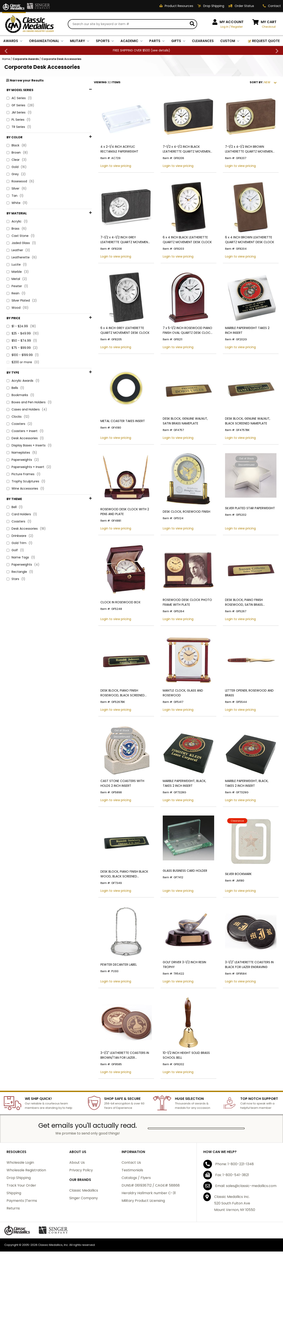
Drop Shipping (19, 1236)
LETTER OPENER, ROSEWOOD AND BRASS (244, 730)
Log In (224, 27)
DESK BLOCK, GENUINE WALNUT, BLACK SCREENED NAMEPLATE (247, 443)
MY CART (268, 22)
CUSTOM (229, 41)
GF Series (20, 106)
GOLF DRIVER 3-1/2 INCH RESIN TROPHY (181, 1018)
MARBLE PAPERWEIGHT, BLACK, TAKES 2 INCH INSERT (180, 826)
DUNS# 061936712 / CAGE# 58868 (151, 1243)
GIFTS (178, 41)
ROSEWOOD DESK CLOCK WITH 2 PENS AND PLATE (113, 538)
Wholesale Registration (26, 1228)
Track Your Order (21, 1243)
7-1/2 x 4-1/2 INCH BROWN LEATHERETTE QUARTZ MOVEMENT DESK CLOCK (244, 155)
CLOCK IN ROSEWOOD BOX (105, 634)
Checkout (269, 27)
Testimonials (132, 1228)
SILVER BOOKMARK (233, 922)
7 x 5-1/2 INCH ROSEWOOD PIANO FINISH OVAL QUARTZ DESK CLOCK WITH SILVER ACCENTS (177, 347)
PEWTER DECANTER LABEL (103, 1018)
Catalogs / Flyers (136, 1236)
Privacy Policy (81, 1228)
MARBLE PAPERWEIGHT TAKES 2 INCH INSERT (246, 347)
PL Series (19, 120)
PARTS (157, 41)
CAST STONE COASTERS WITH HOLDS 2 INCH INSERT (112, 826)
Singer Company (83, 1256)
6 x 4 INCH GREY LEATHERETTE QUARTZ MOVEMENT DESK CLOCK (113, 347)
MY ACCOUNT (232, 22)
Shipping (14, 1251)
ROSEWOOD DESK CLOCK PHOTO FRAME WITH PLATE (177, 634)
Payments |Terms (22, 1259)
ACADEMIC (131, 41)
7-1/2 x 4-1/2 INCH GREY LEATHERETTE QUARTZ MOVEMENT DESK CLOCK (112, 251)
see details (160, 51)
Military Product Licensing (143, 1259)
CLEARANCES (203, 41)
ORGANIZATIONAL (46, 41)
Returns (13, 1266)
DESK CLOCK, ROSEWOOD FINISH (176, 538)
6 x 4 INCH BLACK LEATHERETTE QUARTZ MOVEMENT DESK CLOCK (177, 251)
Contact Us (131, 1220)
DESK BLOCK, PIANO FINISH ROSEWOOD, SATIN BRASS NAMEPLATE (247, 634)
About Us (77, 1220)
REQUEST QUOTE (264, 41)
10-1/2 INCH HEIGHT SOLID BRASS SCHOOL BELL (176, 1113)
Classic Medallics (83, 1248)
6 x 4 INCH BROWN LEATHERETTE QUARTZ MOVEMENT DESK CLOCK (244, 251)
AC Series (19, 99)
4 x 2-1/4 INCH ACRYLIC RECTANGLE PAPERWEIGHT (111, 155)
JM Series (19, 113)
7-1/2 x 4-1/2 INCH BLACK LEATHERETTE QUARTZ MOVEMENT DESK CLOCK (177, 155)
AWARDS (12, 41)
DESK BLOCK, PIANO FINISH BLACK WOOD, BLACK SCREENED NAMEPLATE (112, 921)
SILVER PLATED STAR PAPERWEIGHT (245, 535)
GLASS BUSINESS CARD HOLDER (175, 918)
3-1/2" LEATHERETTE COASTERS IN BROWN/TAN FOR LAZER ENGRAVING (111, 1113)
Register (237, 27)
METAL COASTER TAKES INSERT (107, 443)
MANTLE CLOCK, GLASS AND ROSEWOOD (173, 730)
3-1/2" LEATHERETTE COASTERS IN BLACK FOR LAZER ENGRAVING (244, 1017)
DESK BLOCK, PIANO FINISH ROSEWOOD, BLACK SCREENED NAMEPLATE (107, 730)
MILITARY (79, 41)
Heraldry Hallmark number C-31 (149, 1251)
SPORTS (105, 41)
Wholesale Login (20, 1220)
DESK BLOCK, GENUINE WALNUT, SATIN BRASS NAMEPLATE (180, 443)
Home (6, 59)
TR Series (19, 127)
